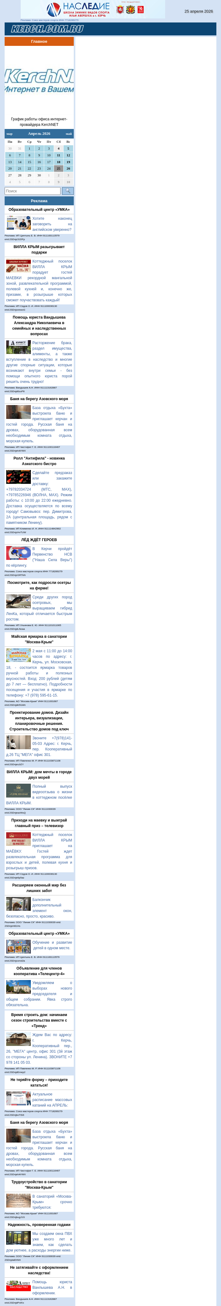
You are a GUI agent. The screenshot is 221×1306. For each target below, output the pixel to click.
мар (9, 133)
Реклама (39, 201)
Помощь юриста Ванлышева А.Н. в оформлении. (52, 1287)
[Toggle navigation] (204, 28)
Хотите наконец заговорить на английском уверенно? (52, 224)
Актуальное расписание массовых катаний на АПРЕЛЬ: (52, 1099)
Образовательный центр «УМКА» (39, 209)
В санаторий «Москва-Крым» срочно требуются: (52, 1202)
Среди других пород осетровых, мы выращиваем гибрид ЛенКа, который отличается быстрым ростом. (39, 608)
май (69, 133)
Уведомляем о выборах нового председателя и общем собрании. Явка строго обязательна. (39, 994)
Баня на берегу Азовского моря (39, 399)
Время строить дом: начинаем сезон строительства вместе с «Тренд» (39, 1020)
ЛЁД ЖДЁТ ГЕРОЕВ (39, 540)
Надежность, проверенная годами (39, 1225)
